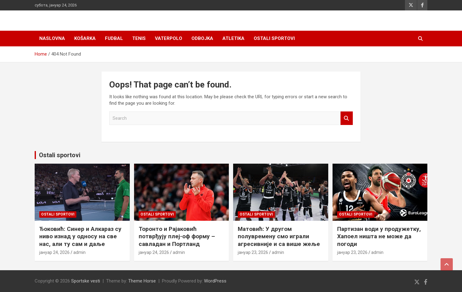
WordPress (215, 281)
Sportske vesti (85, 281)
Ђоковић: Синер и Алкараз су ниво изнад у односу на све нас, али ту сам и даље (80, 236)
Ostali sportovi (274, 38)
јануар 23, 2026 (253, 252)
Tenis (139, 38)
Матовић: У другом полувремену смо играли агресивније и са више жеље (279, 236)
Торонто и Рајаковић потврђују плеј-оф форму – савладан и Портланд (177, 236)
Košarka (85, 38)
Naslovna (52, 38)
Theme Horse (142, 281)
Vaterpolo (168, 38)
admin (79, 252)
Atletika (233, 38)
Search (347, 118)
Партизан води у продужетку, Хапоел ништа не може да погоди (379, 236)
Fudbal (114, 38)
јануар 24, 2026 (54, 252)
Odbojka (202, 38)
